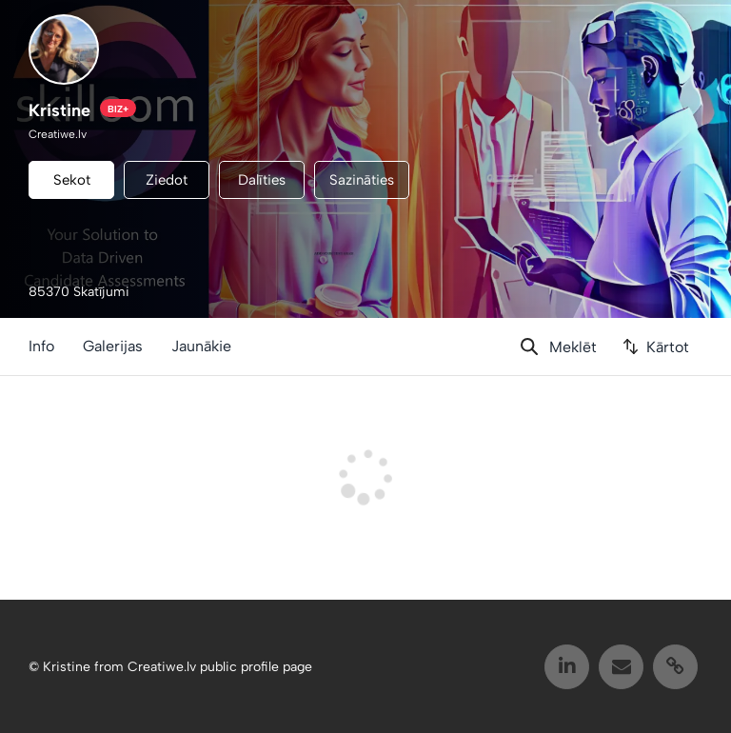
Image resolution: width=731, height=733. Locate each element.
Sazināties (361, 179)
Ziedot (167, 179)
